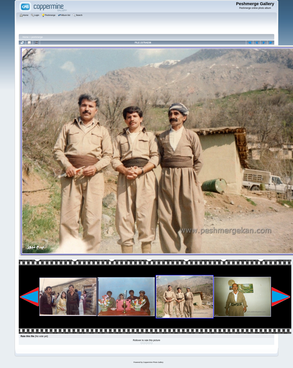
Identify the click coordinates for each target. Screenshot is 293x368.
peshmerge (37, 37)
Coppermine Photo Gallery (153, 362)
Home (26, 37)
